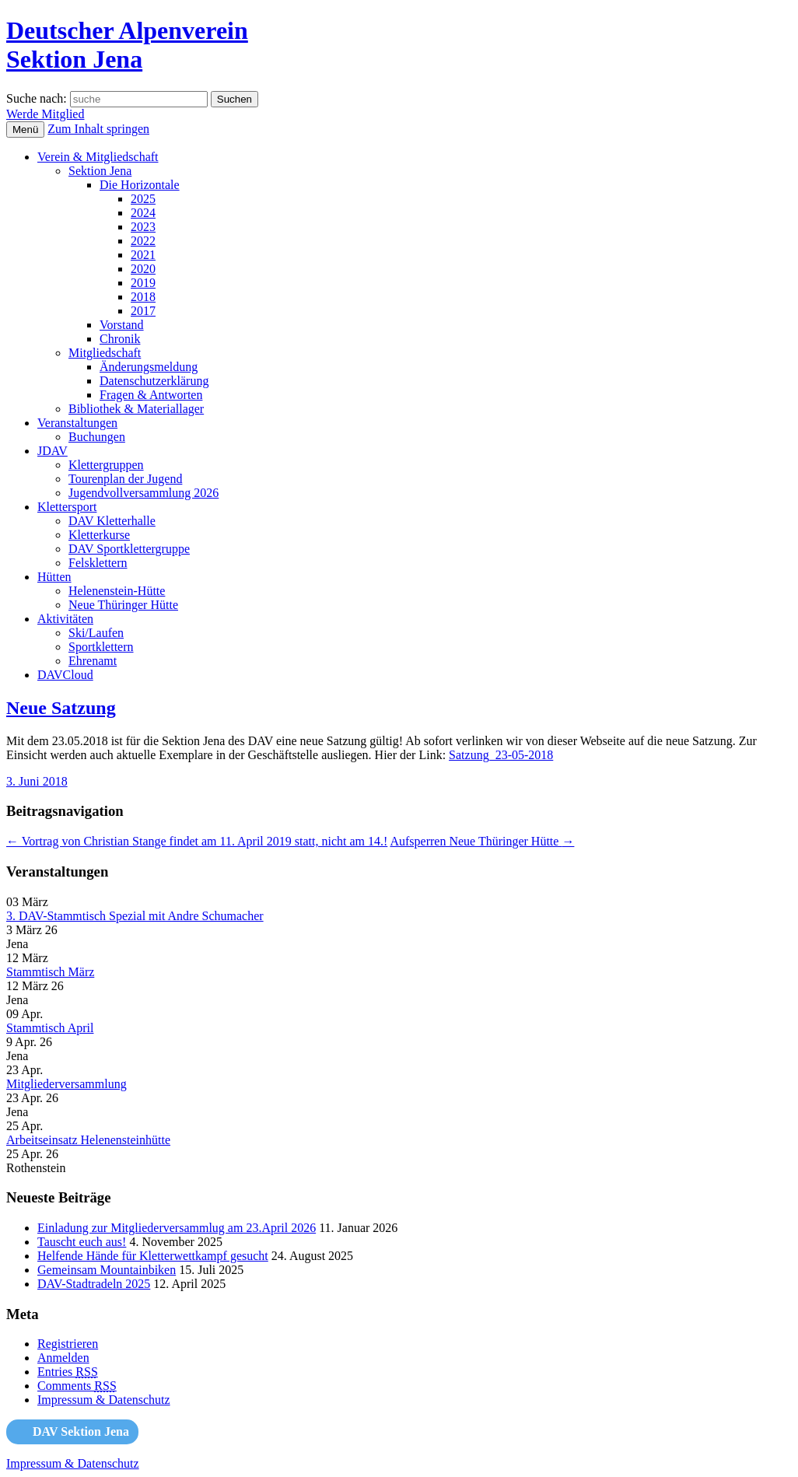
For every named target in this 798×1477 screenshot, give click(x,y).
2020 (143, 268)
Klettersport (66, 506)
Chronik (120, 338)
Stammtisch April (49, 1027)
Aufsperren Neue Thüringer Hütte (482, 841)
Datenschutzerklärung (154, 380)
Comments (77, 1385)
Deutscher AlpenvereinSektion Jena (127, 44)
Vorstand (122, 324)
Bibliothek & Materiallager (136, 408)
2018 (143, 296)
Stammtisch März (50, 971)
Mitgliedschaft (104, 352)
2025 (143, 198)
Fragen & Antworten (151, 394)
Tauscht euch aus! (81, 1241)
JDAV (52, 450)
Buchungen (96, 436)
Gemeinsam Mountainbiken (106, 1269)
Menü (25, 129)
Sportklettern (101, 646)
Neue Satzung (61, 708)
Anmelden (63, 1357)
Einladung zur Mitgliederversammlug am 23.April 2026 (176, 1227)
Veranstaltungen (77, 422)
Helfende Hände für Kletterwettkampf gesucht (152, 1255)
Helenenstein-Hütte (116, 590)
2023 (143, 226)
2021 (143, 254)
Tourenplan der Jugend (125, 478)
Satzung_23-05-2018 (501, 754)
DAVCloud (65, 674)
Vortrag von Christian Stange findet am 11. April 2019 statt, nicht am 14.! (196, 841)
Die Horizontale (140, 184)
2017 (143, 310)
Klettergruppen (106, 464)
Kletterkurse (99, 534)
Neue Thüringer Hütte (123, 604)
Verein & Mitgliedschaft (98, 156)
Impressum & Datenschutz (103, 1399)
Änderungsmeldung (149, 366)
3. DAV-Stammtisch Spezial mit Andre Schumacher (135, 915)
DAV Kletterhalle (112, 520)
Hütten (54, 576)
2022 (143, 240)
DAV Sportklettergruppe (129, 548)
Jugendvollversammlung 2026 (143, 492)
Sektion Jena (99, 170)
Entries (67, 1371)
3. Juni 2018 (37, 781)
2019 (143, 282)
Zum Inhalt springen (98, 128)
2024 (143, 212)
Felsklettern (98, 562)
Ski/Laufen (96, 632)
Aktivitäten (65, 618)
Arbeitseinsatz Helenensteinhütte (88, 1139)
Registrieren (67, 1343)
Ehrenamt (92, 660)
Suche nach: (36, 98)
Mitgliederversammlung (66, 1083)
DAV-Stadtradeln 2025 (93, 1283)
